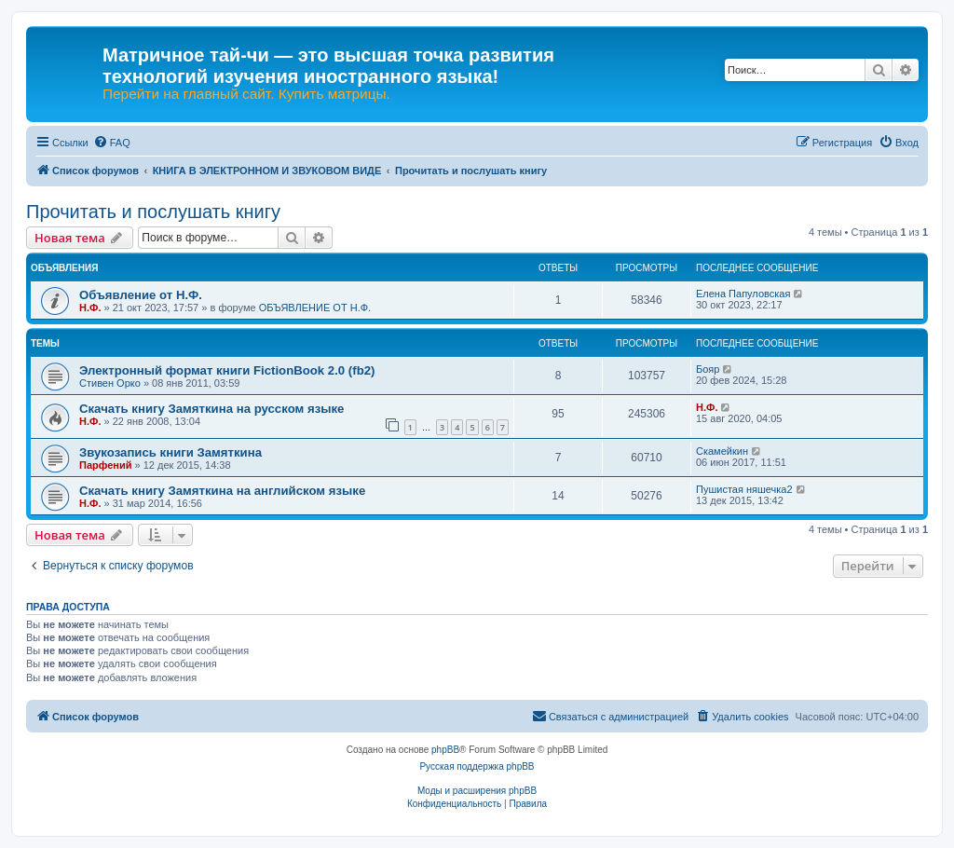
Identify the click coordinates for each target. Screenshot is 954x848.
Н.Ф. (90, 307)
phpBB (445, 750)
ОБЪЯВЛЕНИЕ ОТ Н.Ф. (315, 307)
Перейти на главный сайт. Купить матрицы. (246, 94)
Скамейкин (722, 451)
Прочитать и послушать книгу (153, 211)
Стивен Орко (110, 383)
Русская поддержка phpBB (476, 766)
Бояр (707, 369)
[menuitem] (111, 142)
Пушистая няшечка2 (744, 489)
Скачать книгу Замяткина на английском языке (222, 491)
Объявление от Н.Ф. (140, 295)
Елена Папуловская (743, 293)
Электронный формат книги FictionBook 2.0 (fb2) (227, 370)
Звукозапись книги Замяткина (170, 452)
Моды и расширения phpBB (477, 791)
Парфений (105, 465)
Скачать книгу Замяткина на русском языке (211, 409)
